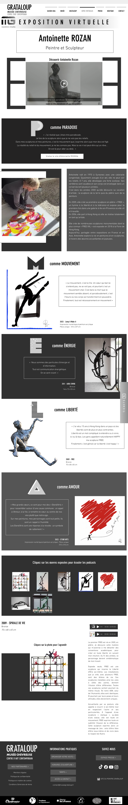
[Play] (98, 626)
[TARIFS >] (63, 772)
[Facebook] (105, 767)
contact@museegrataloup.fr (63, 785)
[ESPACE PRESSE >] (108, 757)
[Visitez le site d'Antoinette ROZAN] (62, 156)
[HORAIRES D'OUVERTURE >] (63, 764)
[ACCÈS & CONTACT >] (63, 779)
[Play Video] (64, 83)
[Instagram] (116, 767)
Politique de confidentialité (20, 777)
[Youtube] (111, 767)
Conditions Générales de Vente (20, 784)
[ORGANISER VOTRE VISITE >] (63, 756)
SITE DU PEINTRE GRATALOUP (112, 779)
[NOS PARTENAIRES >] (20, 766)
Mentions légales (20, 773)
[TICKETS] (124, 402)
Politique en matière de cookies (20, 781)
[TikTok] (100, 767)
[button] (51, 10)
